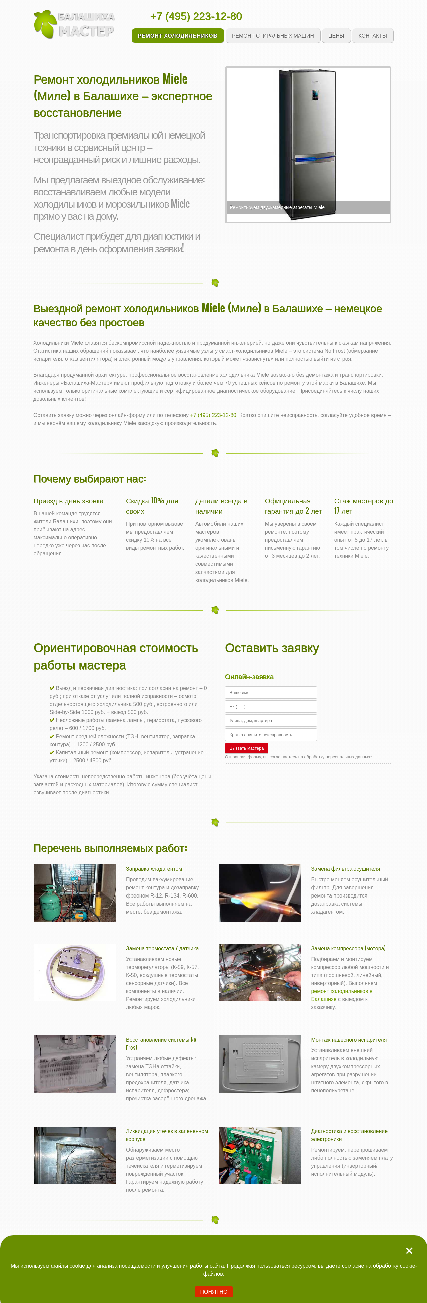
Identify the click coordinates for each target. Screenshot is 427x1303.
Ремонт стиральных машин (273, 35)
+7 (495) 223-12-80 (196, 16)
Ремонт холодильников (178, 35)
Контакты (373, 35)
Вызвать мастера (247, 748)
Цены (336, 35)
